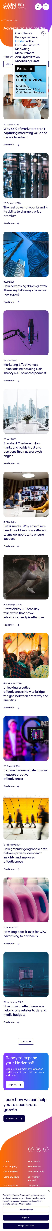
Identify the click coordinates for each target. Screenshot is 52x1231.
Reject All (26, 1217)
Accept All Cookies (26, 1226)
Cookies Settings (26, 1209)
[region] (26, 1209)
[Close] (49, 1191)
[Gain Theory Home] (14, 6)
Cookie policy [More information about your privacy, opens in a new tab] (25, 1204)
